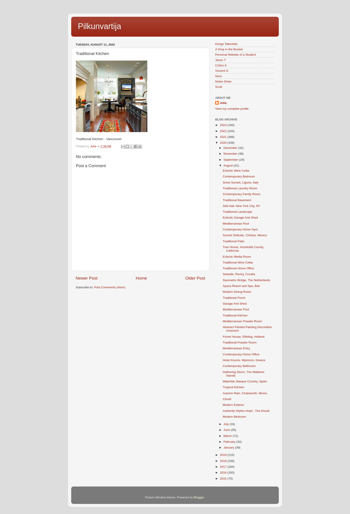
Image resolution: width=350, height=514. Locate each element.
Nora (218, 76)
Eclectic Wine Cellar (236, 170)
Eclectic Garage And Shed (240, 217)
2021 (223, 137)
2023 (223, 125)
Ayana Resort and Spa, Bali (241, 286)
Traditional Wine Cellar (238, 262)
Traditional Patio (233, 241)
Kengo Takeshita (226, 44)
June (227, 430)
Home (141, 278)
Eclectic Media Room (237, 256)
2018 (223, 461)
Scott (218, 86)
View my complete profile (232, 108)
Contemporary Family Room (241, 194)
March (228, 436)
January (229, 447)
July (226, 424)
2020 (223, 142)
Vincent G (221, 70)
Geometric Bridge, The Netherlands (246, 280)
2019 (223, 455)
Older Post (195, 278)
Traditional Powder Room (240, 342)
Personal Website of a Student (235, 54)
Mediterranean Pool (236, 223)
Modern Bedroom (234, 416)
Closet (227, 399)
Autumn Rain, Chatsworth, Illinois (245, 393)
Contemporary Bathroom (239, 366)
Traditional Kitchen (235, 315)
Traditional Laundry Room (240, 188)
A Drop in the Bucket (229, 49)
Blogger (199, 497)
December (230, 148)
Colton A (221, 65)
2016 (223, 472)
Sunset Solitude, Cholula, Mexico (245, 235)
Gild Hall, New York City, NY (241, 206)
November (230, 153)
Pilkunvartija (99, 26)
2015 (223, 478)
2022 (223, 131)
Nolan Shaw (223, 81)
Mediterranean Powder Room (242, 321)
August (228, 165)
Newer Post (87, 278)
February (229, 441)
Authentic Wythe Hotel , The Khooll (246, 411)
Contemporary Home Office (241, 354)
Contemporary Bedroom (239, 176)
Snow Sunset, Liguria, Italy (240, 182)
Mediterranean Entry (236, 348)
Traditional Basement (237, 200)
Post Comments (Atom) (109, 287)
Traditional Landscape (237, 211)
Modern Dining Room (237, 291)
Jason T (220, 60)
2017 (223, 466)
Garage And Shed (235, 303)
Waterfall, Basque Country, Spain (245, 381)
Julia (223, 103)
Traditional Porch (234, 297)
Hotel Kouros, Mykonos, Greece (244, 360)
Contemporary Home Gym (240, 229)
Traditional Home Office (238, 268)
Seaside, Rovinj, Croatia (239, 274)
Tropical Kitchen (233, 387)
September (231, 159)
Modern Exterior (233, 405)
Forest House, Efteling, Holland (244, 336)
